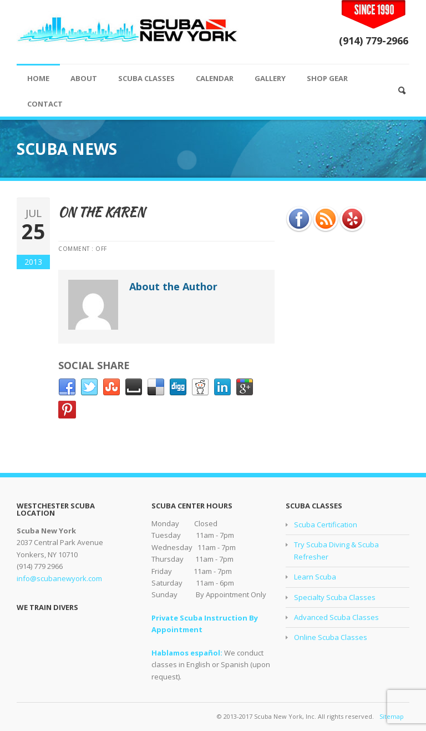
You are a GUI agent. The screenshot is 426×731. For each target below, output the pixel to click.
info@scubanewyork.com (59, 578)
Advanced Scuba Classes (336, 617)
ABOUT (83, 78)
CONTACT (45, 104)
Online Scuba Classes (330, 637)
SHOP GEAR (327, 78)
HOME (38, 78)
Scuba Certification (325, 525)
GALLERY (270, 78)
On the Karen (101, 212)
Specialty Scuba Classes (335, 597)
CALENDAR (215, 78)
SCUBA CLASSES (146, 78)
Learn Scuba (315, 577)
